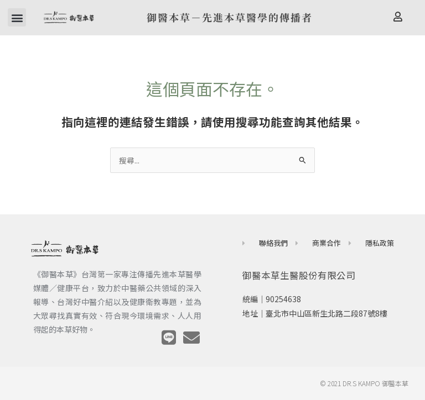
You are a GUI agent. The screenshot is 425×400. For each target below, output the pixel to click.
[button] (17, 17)
